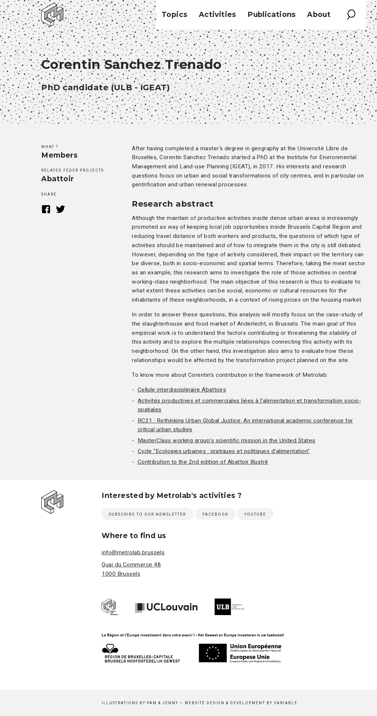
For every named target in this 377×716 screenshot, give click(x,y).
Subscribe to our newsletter (147, 514)
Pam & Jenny (162, 703)
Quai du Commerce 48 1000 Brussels (131, 569)
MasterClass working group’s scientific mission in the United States (227, 440)
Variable (285, 703)
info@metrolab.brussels (133, 552)
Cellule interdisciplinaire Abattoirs (182, 389)
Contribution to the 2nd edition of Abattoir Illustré (203, 462)
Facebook (45, 209)
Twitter (60, 209)
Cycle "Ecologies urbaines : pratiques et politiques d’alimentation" (224, 451)
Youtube (255, 514)
